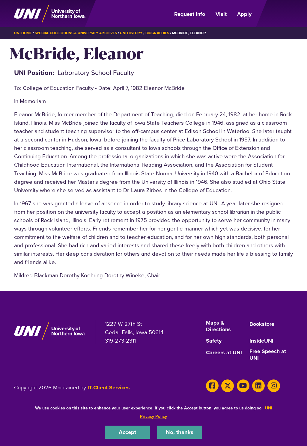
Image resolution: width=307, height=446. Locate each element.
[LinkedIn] (258, 385)
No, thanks (179, 432)
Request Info (189, 14)
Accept (127, 432)
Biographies (157, 33)
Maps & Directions (218, 326)
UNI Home (23, 33)
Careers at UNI (224, 352)
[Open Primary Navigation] (275, 14)
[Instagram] (273, 385)
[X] (227, 385)
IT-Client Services (109, 387)
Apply (244, 14)
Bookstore (261, 324)
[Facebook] (212, 385)
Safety (214, 341)
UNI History (131, 33)
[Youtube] (242, 385)
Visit (221, 14)
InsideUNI (261, 341)
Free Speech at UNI (267, 355)
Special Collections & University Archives (76, 33)
